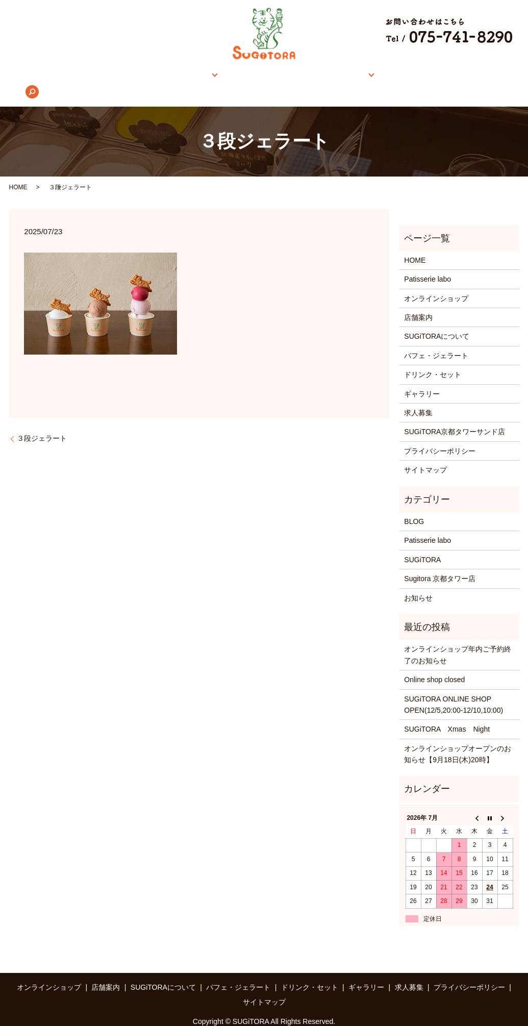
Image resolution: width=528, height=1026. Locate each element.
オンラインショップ (123, 76)
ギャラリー (379, 76)
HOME (63, 76)
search (467, 76)
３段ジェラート (42, 422)
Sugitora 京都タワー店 (439, 563)
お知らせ (418, 582)
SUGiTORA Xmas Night (447, 714)
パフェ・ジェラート (436, 340)
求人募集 (428, 76)
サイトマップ (425, 454)
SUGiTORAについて (258, 76)
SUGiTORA (422, 544)
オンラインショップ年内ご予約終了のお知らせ (457, 639)
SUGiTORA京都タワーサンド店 (454, 416)
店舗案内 (186, 76)
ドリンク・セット (432, 359)
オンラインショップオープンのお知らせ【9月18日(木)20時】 (457, 738)
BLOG (414, 506)
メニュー (323, 76)
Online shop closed (434, 664)
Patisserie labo (427, 264)
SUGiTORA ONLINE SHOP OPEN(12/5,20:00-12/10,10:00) (453, 688)
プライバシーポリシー (439, 435)
